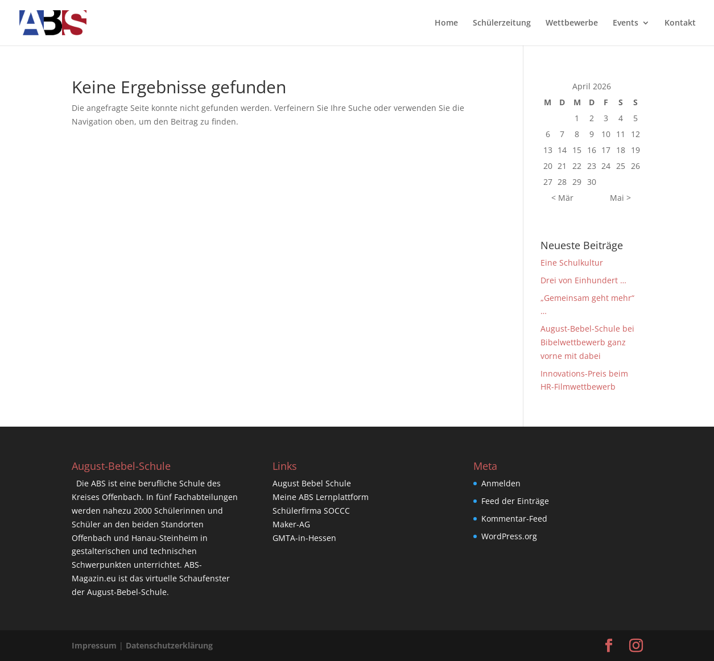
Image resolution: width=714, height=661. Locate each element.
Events (625, 23)
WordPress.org (509, 536)
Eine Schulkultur (571, 262)
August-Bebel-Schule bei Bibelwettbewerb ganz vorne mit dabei (587, 342)
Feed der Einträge (515, 500)
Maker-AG (291, 524)
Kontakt (680, 23)
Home (446, 23)
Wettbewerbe (572, 23)
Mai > (620, 197)
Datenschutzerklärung (169, 645)
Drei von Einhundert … (583, 280)
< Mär (562, 197)
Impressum (94, 645)
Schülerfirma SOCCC (311, 510)
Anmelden (501, 483)
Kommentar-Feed (514, 518)
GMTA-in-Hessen (304, 537)
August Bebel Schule (312, 483)
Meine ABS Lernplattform (321, 496)
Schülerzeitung (502, 23)
